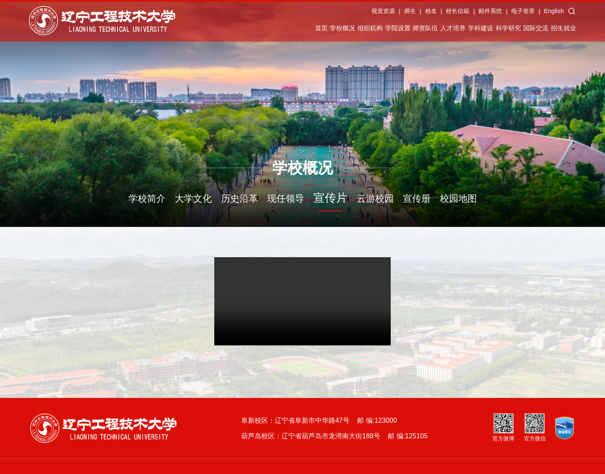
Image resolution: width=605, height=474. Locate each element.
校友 (448, 14)
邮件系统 (507, 14)
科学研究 (501, 29)
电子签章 (540, 14)
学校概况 (267, 29)
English (571, 14)
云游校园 (375, 198)
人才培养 (423, 29)
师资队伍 (384, 29)
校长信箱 (475, 14)
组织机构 (306, 29)
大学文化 (193, 198)
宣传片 (330, 198)
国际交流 (540, 29)
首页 (235, 29)
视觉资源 (400, 14)
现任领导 (285, 198)
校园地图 (458, 198)
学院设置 (345, 29)
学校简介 (147, 198)
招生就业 (579, 29)
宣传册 (417, 198)
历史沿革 (239, 198)
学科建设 (462, 29)
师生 (427, 14)
